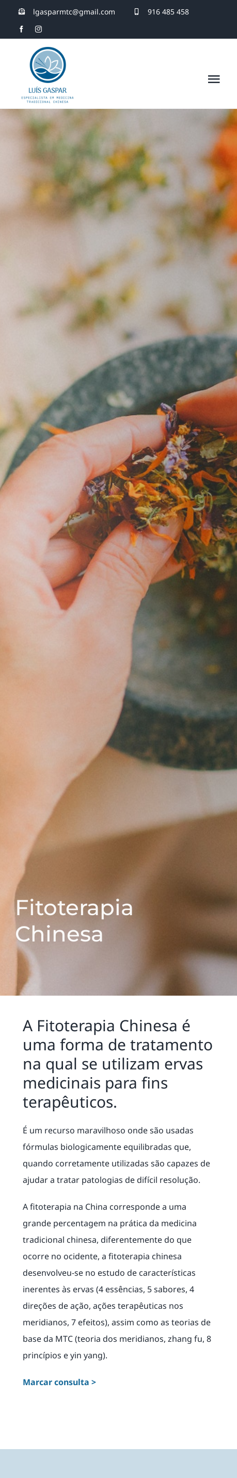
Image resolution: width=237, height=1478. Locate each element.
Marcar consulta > (59, 1382)
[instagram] (38, 29)
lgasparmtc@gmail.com (74, 12)
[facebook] (21, 29)
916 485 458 (168, 12)
